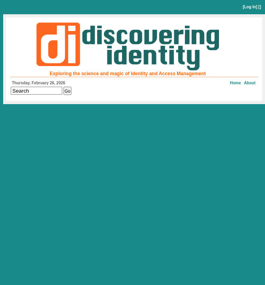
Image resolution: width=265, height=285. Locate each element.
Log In (250, 7)
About (249, 83)
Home (235, 83)
